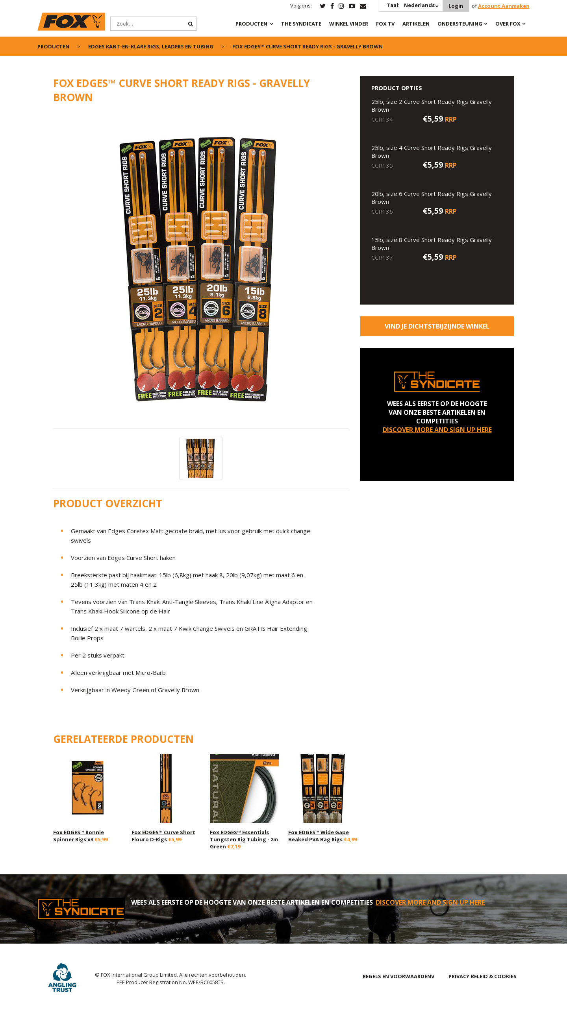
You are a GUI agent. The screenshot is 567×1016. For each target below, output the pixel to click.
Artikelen (416, 23)
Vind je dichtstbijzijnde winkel (437, 326)
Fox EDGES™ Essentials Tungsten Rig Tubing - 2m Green (244, 839)
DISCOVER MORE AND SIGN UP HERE (437, 429)
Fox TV (385, 23)
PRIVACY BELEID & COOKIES (482, 976)
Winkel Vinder (348, 23)
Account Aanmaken (504, 5)
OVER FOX (508, 23)
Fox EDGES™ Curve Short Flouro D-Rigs (163, 836)
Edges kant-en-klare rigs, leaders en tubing (150, 46)
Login (455, 5)
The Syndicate (301, 23)
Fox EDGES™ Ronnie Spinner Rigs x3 (78, 836)
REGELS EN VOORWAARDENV (398, 976)
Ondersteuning (459, 23)
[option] (200, 270)
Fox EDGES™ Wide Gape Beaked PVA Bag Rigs (318, 836)
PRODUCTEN (251, 23)
